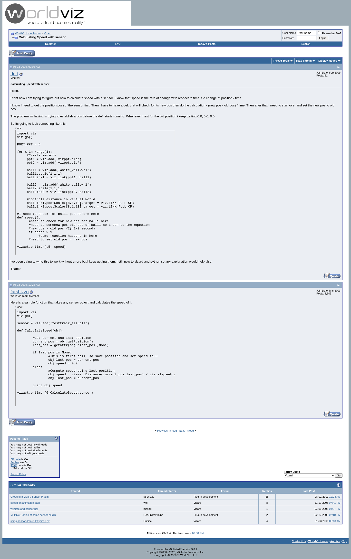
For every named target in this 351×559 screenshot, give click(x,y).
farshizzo (19, 291)
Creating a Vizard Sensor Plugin (29, 496)
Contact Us (299, 541)
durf (14, 73)
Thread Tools (281, 60)
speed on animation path (25, 502)
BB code (15, 459)
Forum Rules (18, 474)
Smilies (14, 462)
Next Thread (186, 430)
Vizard (47, 33)
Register (50, 43)
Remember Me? (329, 33)
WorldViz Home (318, 541)
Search (306, 43)
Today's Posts (206, 43)
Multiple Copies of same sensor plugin (33, 514)
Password (288, 38)
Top (344, 541)
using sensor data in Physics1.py (29, 521)
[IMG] (13, 465)
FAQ (118, 43)
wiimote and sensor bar (24, 508)
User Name (289, 32)
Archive (335, 541)
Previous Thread (167, 430)
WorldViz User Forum (28, 33)
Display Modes (327, 60)
